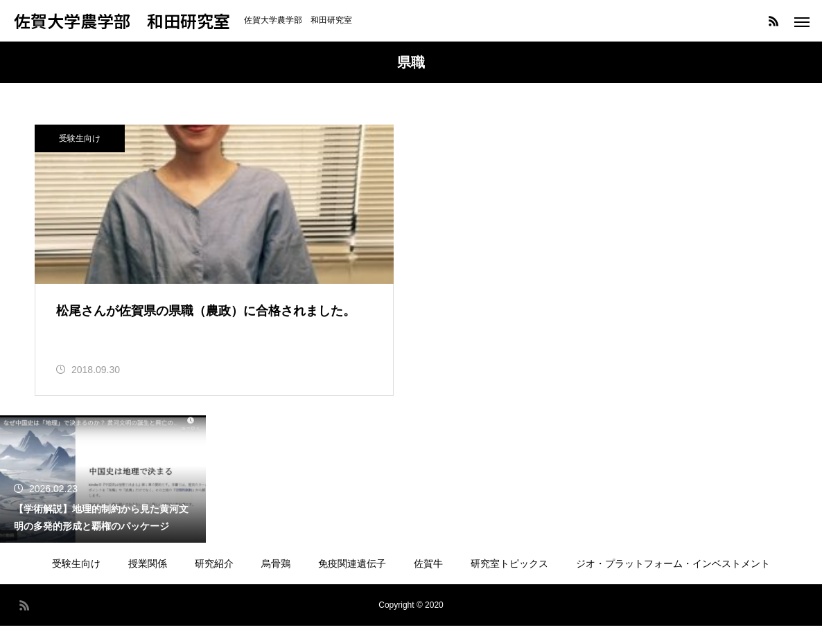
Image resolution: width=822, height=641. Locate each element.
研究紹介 (214, 578)
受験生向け (79, 138)
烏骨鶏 (275, 578)
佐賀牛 (428, 578)
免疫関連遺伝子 (352, 578)
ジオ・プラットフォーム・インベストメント (673, 578)
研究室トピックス (509, 578)
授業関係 (147, 578)
